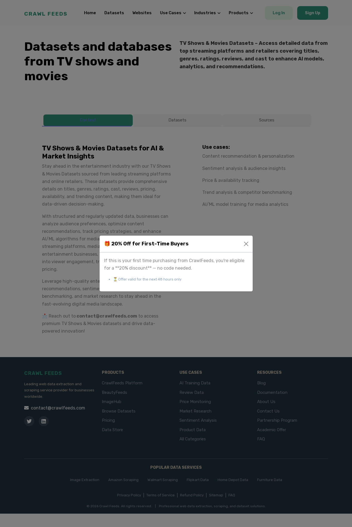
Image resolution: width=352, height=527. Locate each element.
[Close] (246, 244)
